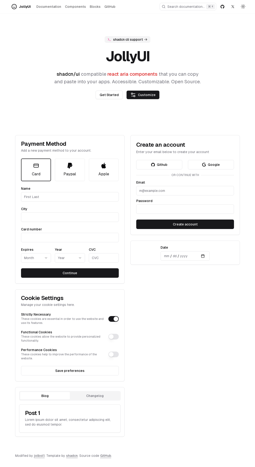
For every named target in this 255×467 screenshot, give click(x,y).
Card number (31, 229)
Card (36, 169)
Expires (27, 249)
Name (25, 188)
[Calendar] (203, 256)
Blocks (95, 7)
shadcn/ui (68, 74)
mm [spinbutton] (166, 256)
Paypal (70, 169)
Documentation (48, 7)
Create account (185, 224)
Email (140, 182)
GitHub (109, 7)
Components (75, 7)
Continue (70, 273)
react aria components (132, 74)
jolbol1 (39, 456)
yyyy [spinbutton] (184, 256)
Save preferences (70, 371)
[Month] (36, 258)
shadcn (72, 456)
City (24, 209)
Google (211, 165)
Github (159, 165)
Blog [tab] (45, 396)
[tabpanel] (70, 418)
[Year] (70, 258)
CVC (92, 249)
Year (58, 249)
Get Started (109, 95)
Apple (103, 169)
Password (144, 201)
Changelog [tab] (95, 396)
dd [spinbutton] (175, 256)
